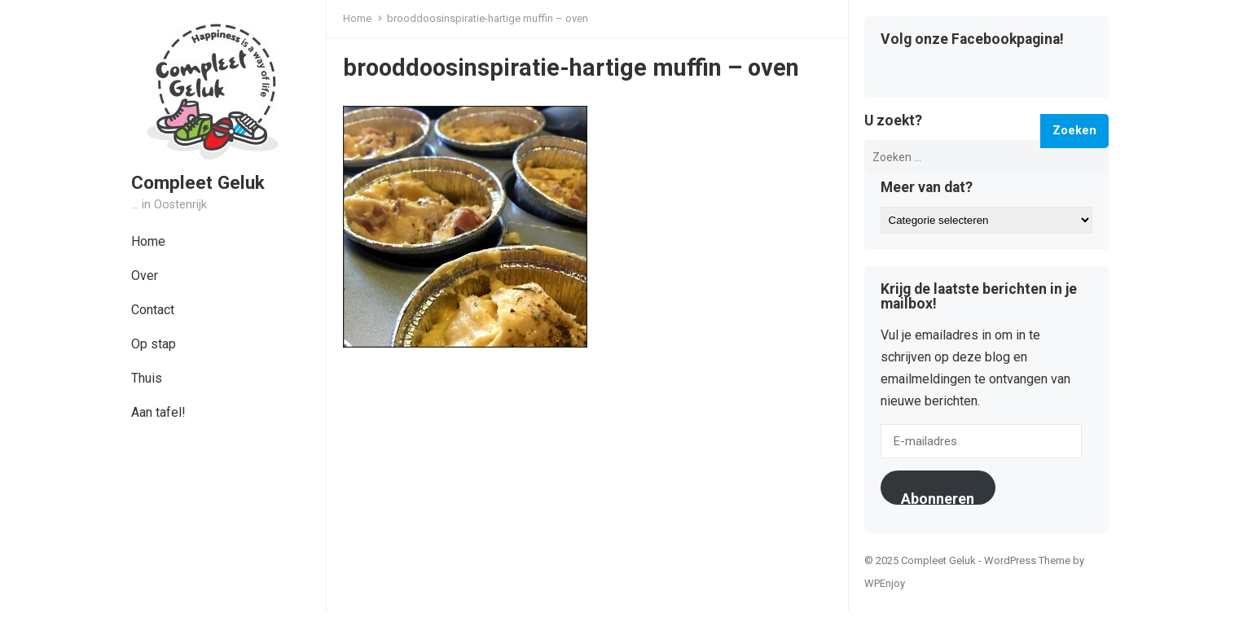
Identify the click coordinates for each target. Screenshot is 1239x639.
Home (148, 241)
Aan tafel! (158, 412)
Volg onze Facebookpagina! (972, 40)
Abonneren (937, 497)
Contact (152, 309)
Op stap (153, 344)
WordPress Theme (1027, 560)
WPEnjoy (884, 583)
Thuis (146, 378)
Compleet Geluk (198, 182)
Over (144, 275)
